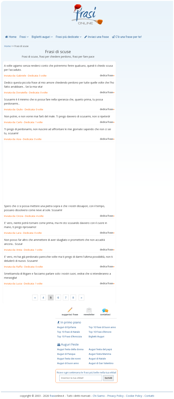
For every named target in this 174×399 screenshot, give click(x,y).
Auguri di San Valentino (101, 363)
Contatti (149, 396)
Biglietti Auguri (96, 336)
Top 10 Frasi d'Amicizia (69, 336)
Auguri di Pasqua (66, 354)
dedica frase (107, 75)
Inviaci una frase (96, 37)
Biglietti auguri (42, 37)
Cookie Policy (134, 396)
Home (11, 37)
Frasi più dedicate (68, 37)
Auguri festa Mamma (100, 354)
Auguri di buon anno (68, 363)
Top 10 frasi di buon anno (102, 327)
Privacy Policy (115, 396)
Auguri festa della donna (70, 349)
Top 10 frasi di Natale (68, 331)
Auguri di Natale (97, 358)
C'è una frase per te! (127, 37)
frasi (52, 396)
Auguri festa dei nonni (69, 358)
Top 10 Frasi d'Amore (100, 331)
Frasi (24, 37)
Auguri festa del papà (100, 349)
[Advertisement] (59, 174)
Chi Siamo (99, 396)
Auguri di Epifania (66, 327)
